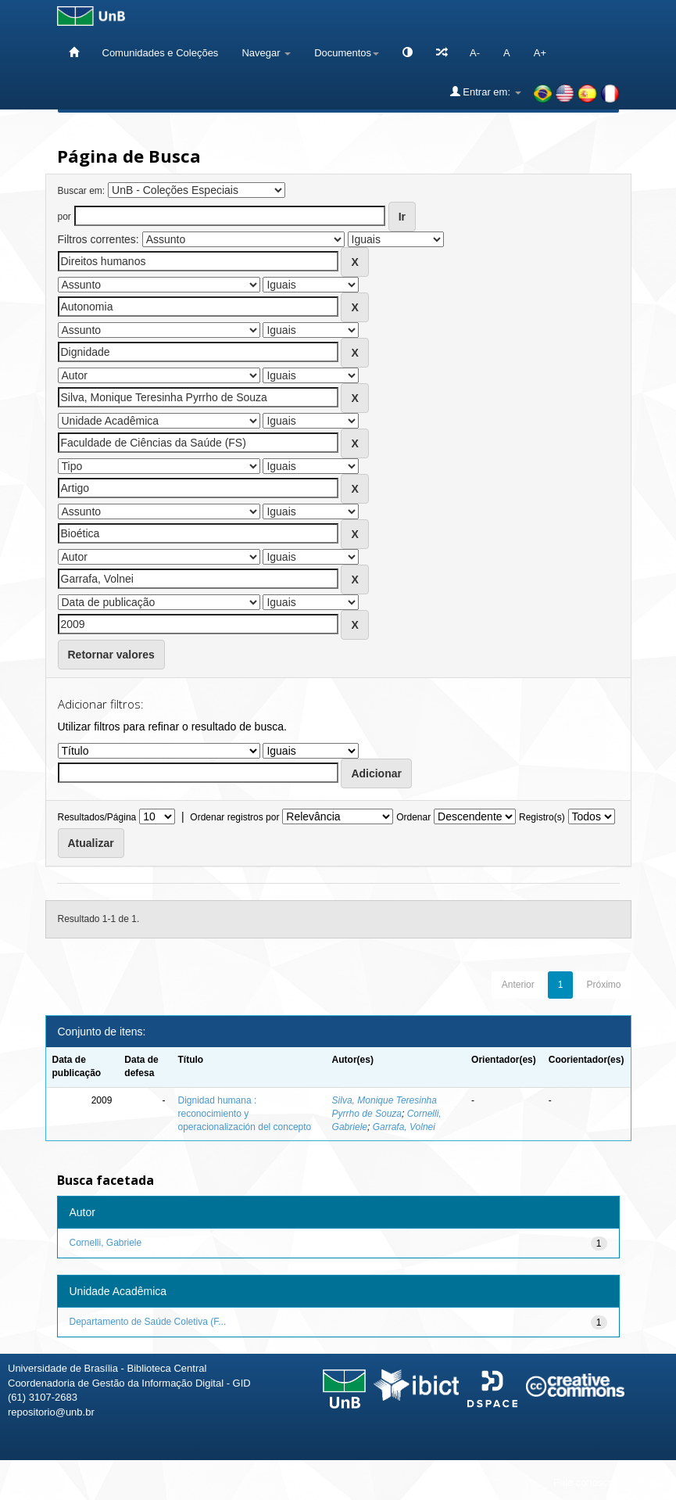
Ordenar (413, 817)
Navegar (266, 53)
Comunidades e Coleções (160, 53)
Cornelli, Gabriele (106, 1242)
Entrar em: (485, 91)
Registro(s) (542, 817)
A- (475, 53)
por (64, 216)
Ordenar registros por (234, 817)
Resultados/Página (97, 817)
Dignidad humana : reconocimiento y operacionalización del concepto (245, 1113)
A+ (540, 53)
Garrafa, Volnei (404, 1126)
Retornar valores (111, 654)
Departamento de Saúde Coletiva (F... (148, 1321)
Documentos (346, 53)
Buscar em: (82, 190)
